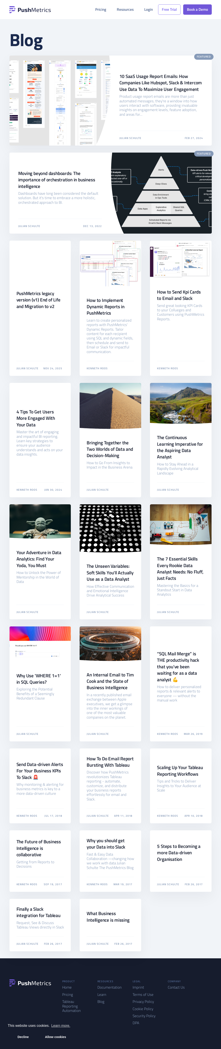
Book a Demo (197, 9)
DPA (136, 1023)
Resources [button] (125, 9)
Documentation (109, 987)
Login (148, 9)
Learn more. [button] (60, 1025)
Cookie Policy (143, 1009)
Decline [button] (23, 1037)
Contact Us (176, 987)
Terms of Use (143, 994)
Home (67, 987)
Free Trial (169, 9)
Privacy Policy (143, 1001)
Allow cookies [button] (55, 1037)
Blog (100, 1001)
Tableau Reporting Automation (71, 1006)
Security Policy (144, 1016)
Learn (101, 994)
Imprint (138, 987)
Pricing (100, 9)
